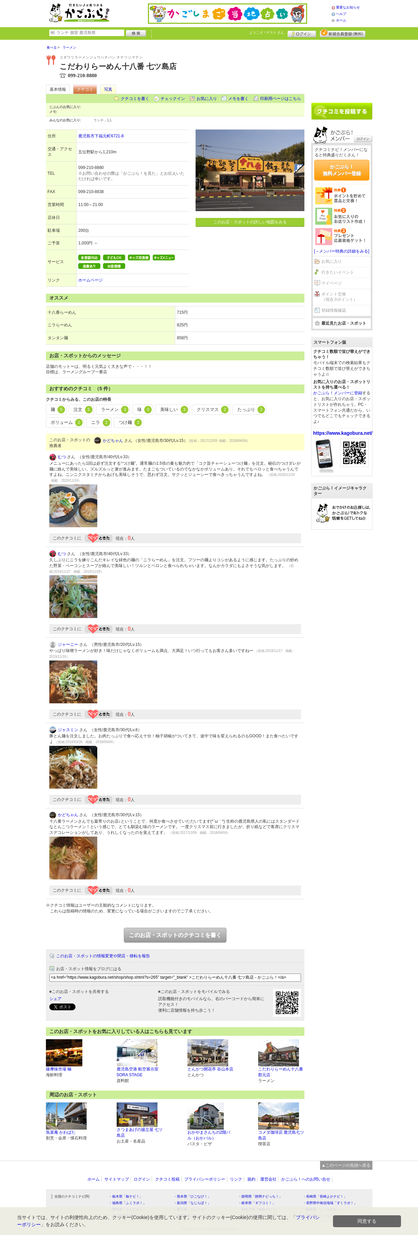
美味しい (174, 409)
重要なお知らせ (348, 7)
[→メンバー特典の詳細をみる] (341, 251)
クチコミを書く (135, 98)
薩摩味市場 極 (58, 1069)
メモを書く (238, 98)
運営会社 (268, 1179)
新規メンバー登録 (343, 33)
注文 (83, 409)
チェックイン (173, 98)
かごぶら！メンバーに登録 (337, 393)
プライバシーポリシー (204, 1179)
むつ (62, 456)
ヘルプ (341, 14)
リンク (236, 1179)
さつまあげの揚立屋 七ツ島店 (140, 1132)
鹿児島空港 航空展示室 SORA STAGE (137, 1072)
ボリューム (67, 422)
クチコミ (85, 89)
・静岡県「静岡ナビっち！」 (260, 1196)
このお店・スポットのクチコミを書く (175, 935)
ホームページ (90, 280)
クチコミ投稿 (167, 1179)
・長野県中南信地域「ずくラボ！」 (330, 1203)
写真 (108, 89)
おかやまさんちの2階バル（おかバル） (209, 1135)
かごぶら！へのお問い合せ (305, 1179)
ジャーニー (68, 644)
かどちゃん (113, 440)
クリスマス (213, 409)
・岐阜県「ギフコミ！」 (256, 1203)
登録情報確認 (333, 310)
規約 (251, 1179)
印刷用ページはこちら (280, 98)
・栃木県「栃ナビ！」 (126, 1196)
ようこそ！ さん (266, 32)
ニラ (100, 422)
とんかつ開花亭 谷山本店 (210, 1069)
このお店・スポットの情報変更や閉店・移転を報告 (103, 956)
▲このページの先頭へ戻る (346, 1165)
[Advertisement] (341, 68)
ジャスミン (68, 729)
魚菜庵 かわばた (61, 1132)
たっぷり (251, 409)
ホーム (341, 20)
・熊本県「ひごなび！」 (192, 1196)
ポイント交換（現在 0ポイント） (339, 297)
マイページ (331, 283)
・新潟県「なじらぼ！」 (192, 1203)
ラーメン (115, 409)
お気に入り (207, 98)
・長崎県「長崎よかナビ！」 (325, 1196)
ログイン (301, 33)
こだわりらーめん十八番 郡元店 (280, 1072)
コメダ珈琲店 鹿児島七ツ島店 (281, 1135)
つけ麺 (130, 422)
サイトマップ (116, 1179)
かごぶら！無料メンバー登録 (342, 170)
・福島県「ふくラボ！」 (127, 1203)
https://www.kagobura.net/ (343, 433)
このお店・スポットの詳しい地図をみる (250, 222)
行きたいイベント (337, 272)
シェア (55, 998)
